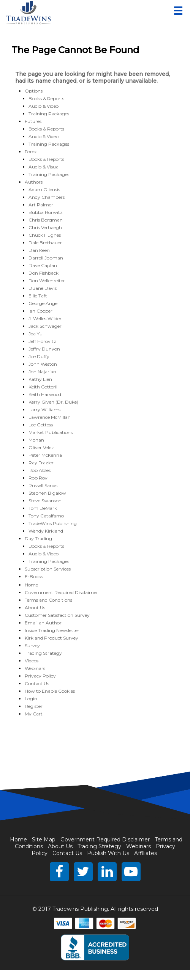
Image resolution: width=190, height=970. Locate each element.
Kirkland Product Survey (51, 638)
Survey (32, 645)
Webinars (35, 668)
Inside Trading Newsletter (52, 630)
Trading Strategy (43, 653)
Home (31, 585)
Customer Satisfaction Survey (57, 615)
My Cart (34, 714)
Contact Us (37, 683)
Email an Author (43, 623)
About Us (35, 607)
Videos (31, 660)
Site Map (43, 839)
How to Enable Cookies (50, 691)
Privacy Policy (40, 676)
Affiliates (145, 853)
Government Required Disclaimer (61, 592)
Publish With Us (108, 853)
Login (31, 698)
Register (34, 706)
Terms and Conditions (48, 600)
